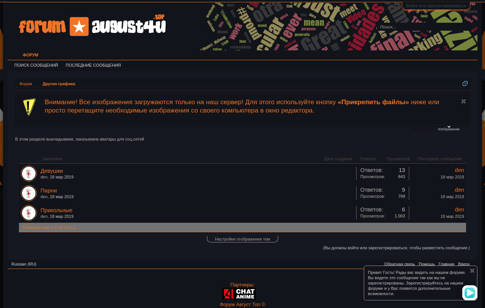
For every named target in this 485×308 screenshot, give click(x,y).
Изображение (449, 128)
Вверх (464, 264)
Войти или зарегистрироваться (436, 5)
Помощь (427, 264)
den (44, 177)
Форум (30, 55)
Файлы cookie (423, 129)
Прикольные (56, 210)
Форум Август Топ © (242, 304)
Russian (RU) (23, 264)
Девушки (52, 171)
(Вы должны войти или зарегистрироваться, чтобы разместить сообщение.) (396, 247)
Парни (49, 191)
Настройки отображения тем (242, 239)
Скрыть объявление (463, 101)
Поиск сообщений (36, 65)
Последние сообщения (93, 65)
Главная (446, 264)
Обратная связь (399, 264)
